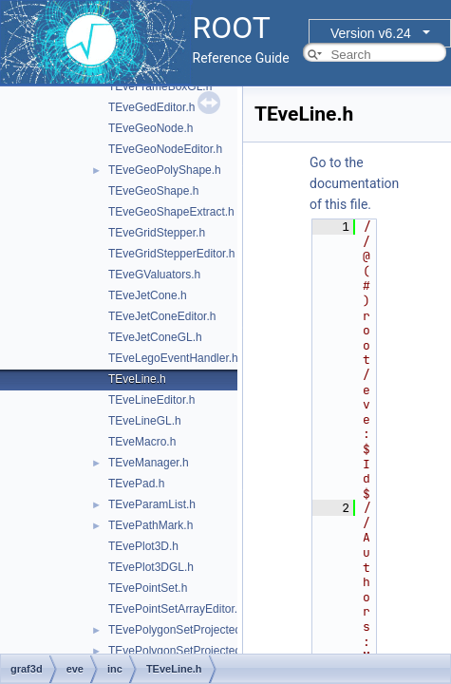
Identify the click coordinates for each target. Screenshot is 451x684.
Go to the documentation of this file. (354, 183)
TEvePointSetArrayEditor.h (176, 609)
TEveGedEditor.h (151, 107)
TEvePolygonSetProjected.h (179, 629)
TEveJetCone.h (147, 295)
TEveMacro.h (142, 441)
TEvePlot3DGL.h (151, 567)
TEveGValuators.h (154, 274)
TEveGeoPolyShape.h (164, 170)
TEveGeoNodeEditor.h (165, 149)
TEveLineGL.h (144, 421)
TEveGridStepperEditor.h (171, 253)
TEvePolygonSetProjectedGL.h (187, 650)
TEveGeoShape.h (153, 191)
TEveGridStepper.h (156, 232)
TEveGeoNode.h (150, 128)
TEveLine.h (137, 379)
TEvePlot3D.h (143, 546)
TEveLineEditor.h (151, 400)
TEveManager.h (148, 462)
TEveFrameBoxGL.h (160, 86)
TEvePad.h (136, 483)
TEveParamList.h (152, 504)
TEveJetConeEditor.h (162, 316)
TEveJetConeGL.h (155, 337)
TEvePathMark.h (150, 525)
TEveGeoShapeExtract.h (171, 211)
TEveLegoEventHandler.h (173, 358)
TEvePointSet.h (147, 588)
